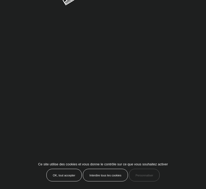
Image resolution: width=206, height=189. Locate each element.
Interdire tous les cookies (105, 175)
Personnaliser (144, 175)
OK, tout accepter (64, 175)
